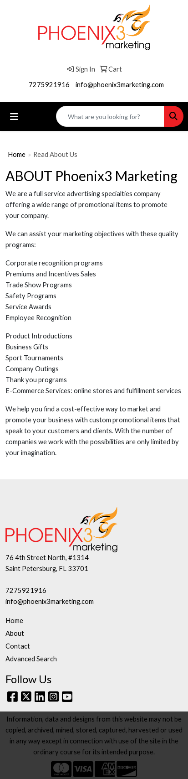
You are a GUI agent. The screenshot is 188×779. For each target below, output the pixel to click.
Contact (17, 646)
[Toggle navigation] (14, 116)
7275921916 (49, 84)
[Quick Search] (110, 116)
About (14, 633)
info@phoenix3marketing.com (120, 84)
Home (16, 154)
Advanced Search (31, 659)
